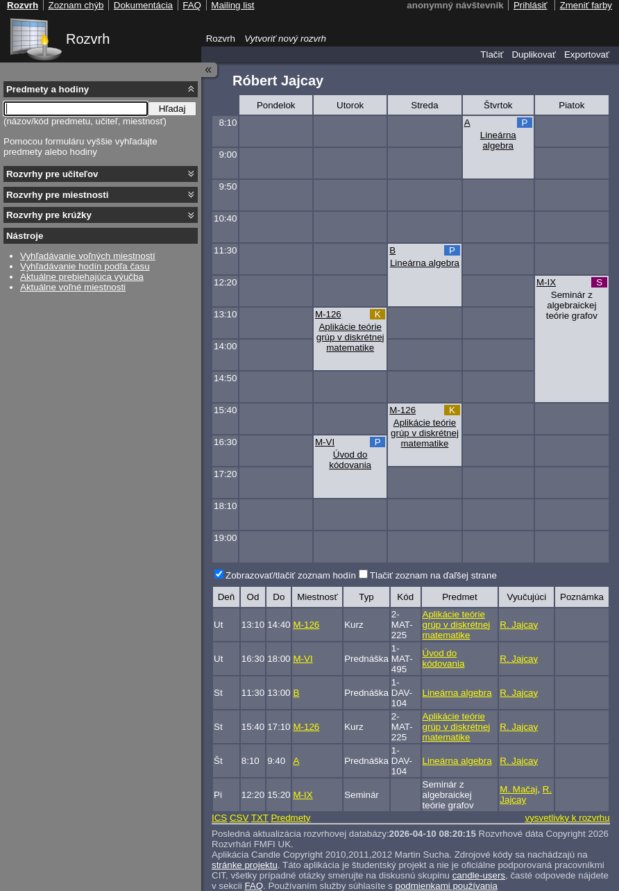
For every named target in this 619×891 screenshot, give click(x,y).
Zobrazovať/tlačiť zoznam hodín (291, 575)
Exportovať (586, 54)
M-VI (324, 442)
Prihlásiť (531, 5)
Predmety (290, 818)
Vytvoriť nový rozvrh (285, 38)
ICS (219, 818)
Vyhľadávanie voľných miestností (87, 256)
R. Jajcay (519, 624)
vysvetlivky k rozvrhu (567, 818)
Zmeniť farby (586, 5)
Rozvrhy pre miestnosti (57, 195)
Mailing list (232, 5)
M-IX (546, 282)
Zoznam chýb (75, 5)
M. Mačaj (518, 789)
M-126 (328, 314)
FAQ (192, 5)
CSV (239, 818)
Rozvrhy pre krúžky (49, 215)
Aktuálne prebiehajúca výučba (82, 277)
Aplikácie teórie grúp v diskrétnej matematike (350, 337)
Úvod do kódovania (350, 459)
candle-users (478, 875)
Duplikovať (533, 54)
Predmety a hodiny (47, 89)
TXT (260, 818)
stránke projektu (245, 865)
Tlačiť (491, 54)
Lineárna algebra (498, 140)
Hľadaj (172, 108)
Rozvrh (88, 39)
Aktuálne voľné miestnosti (73, 287)
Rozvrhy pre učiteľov (52, 174)
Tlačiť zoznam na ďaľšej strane (433, 575)
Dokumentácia (143, 5)
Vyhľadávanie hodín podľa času (85, 266)
